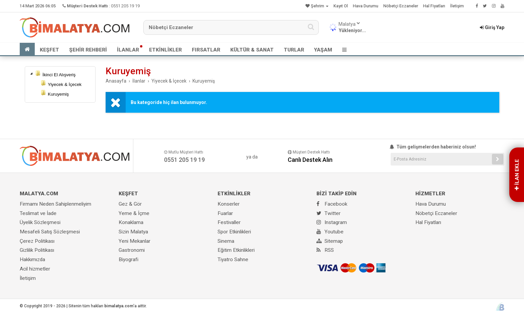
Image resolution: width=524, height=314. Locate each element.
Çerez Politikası (37, 241)
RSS (325, 250)
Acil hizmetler (35, 269)
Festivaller (229, 222)
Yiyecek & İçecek (65, 84)
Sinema (226, 241)
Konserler (229, 204)
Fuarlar (225, 213)
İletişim (457, 5)
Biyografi (128, 259)
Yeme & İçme (134, 213)
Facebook (331, 204)
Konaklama (131, 222)
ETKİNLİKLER (165, 50)
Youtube (330, 232)
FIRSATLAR (206, 50)
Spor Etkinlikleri (234, 232)
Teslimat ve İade (38, 213)
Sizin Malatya (133, 232)
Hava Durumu (365, 5)
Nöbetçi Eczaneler (400, 5)
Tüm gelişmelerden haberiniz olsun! (433, 146)
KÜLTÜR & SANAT (252, 50)
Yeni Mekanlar (134, 241)
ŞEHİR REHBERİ (88, 50)
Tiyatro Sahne (233, 259)
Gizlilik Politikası (37, 250)
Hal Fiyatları (434, 5)
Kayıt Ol (341, 5)
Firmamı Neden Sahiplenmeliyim (55, 204)
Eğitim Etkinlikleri (236, 250)
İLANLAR (128, 50)
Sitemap (329, 241)
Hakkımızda (32, 259)
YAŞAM (323, 50)
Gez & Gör (130, 204)
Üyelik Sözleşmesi (40, 222)
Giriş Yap (492, 27)
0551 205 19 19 (125, 5)
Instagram (331, 222)
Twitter (328, 213)
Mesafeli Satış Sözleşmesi (50, 232)
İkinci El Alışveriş (59, 74)
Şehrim (317, 5)
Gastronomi (132, 250)
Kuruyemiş (58, 94)
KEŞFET (49, 50)
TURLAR (294, 50)
